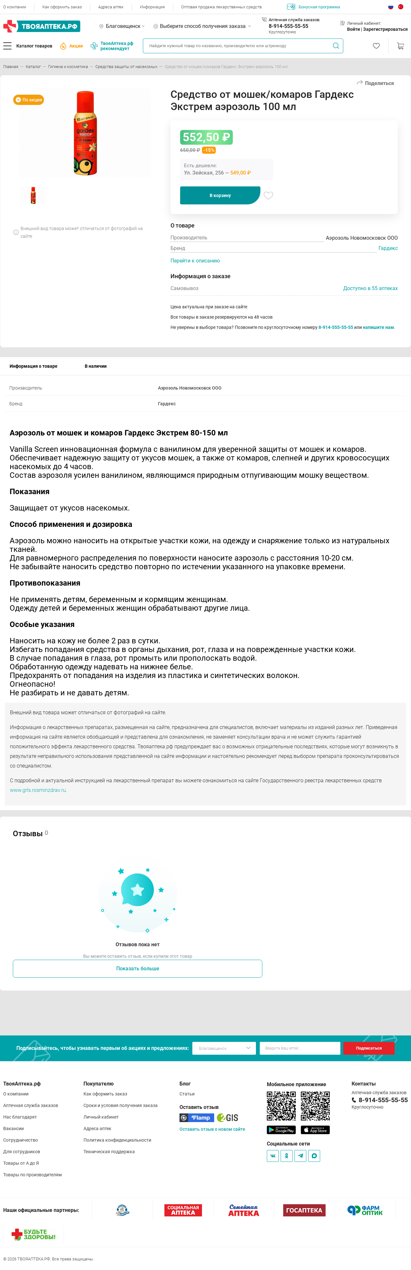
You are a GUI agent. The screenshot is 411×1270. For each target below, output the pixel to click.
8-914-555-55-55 (288, 26)
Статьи (187, 1093)
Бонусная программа (313, 7)
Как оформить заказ (62, 6)
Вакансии (13, 1128)
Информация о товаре (33, 366)
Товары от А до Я (21, 1163)
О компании (14, 6)
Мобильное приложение (296, 1084)
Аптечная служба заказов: (294, 19)
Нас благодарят (20, 1117)
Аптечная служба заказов (30, 1105)
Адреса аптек (111, 6)
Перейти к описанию (195, 261)
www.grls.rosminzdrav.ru (38, 790)
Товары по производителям (32, 1174)
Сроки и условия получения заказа (120, 1105)
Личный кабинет (101, 1117)
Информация (152, 6)
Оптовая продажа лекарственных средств (221, 6)
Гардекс (388, 248)
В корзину (220, 195)
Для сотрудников (21, 1151)
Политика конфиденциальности (117, 1140)
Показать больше (137, 968)
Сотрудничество (20, 1140)
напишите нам (378, 327)
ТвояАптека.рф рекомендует (112, 46)
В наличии (96, 366)
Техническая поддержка (109, 1151)
